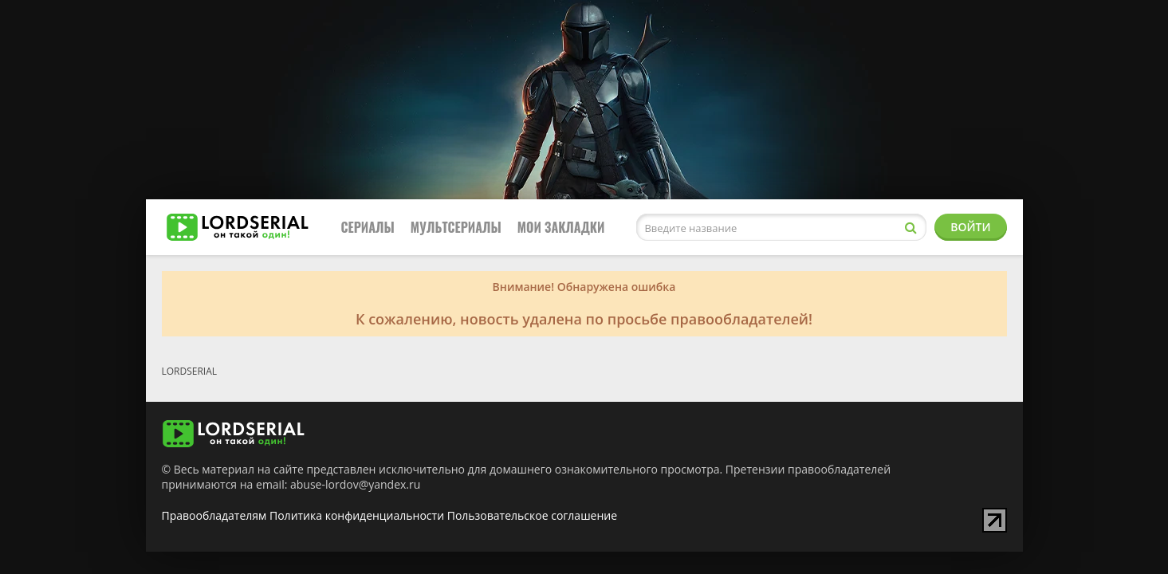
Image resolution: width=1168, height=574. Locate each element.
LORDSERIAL (190, 371)
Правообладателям (214, 515)
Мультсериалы (456, 227)
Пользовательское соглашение (532, 515)
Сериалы (368, 227)
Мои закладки (561, 227)
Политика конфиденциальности (356, 515)
